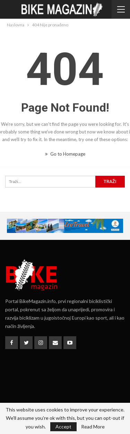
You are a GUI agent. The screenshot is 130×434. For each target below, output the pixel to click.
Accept (63, 426)
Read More (93, 426)
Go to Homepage (65, 154)
